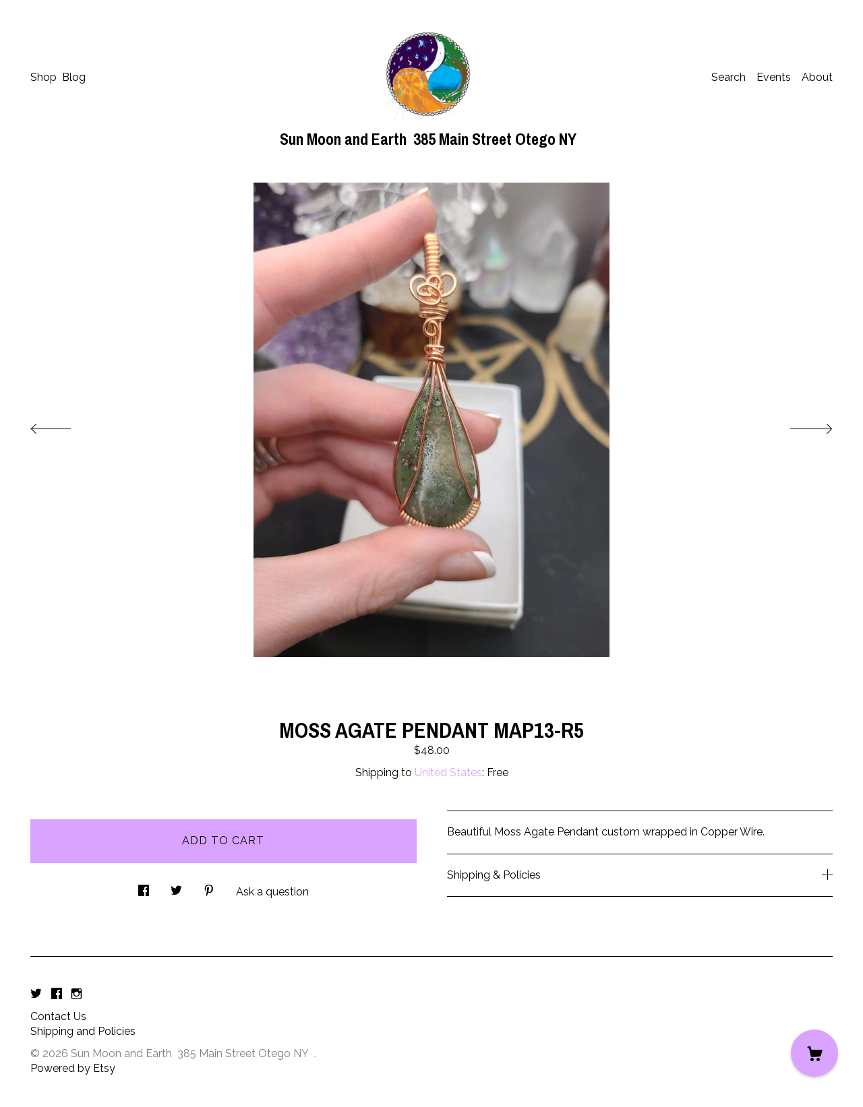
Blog (74, 77)
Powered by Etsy (72, 1068)
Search (728, 77)
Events (773, 77)
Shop (43, 77)
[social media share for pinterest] (209, 887)
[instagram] (76, 994)
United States (448, 772)
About (817, 77)
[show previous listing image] (64, 425)
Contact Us (58, 1016)
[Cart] (814, 1053)
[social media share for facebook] (143, 887)
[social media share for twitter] (176, 887)
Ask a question (272, 891)
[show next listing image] (799, 425)
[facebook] (56, 994)
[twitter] (36, 994)
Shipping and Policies (83, 1031)
